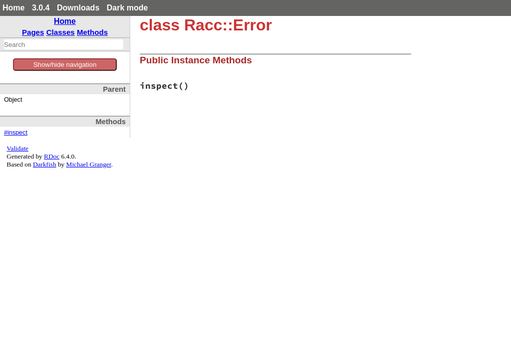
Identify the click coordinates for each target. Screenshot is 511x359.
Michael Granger (88, 164)
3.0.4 (41, 7)
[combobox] (63, 44)
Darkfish (44, 164)
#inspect (15, 132)
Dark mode (127, 7)
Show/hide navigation (65, 64)
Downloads (78, 7)
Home (13, 7)
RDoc (51, 156)
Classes (60, 32)
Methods (92, 32)
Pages (33, 32)
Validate (17, 148)
